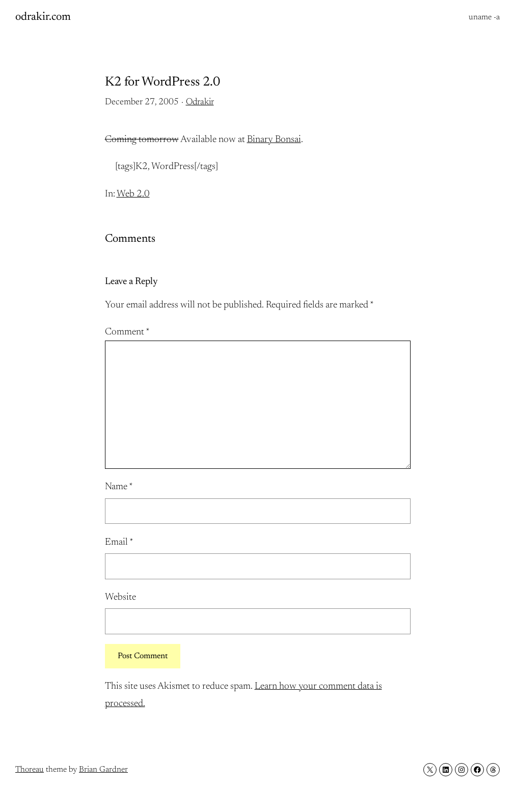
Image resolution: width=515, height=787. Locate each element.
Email (119, 542)
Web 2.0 (133, 194)
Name (119, 487)
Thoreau (29, 770)
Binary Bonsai (274, 140)
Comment (127, 332)
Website (120, 597)
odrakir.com (43, 17)
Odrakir (200, 102)
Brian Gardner (103, 770)
